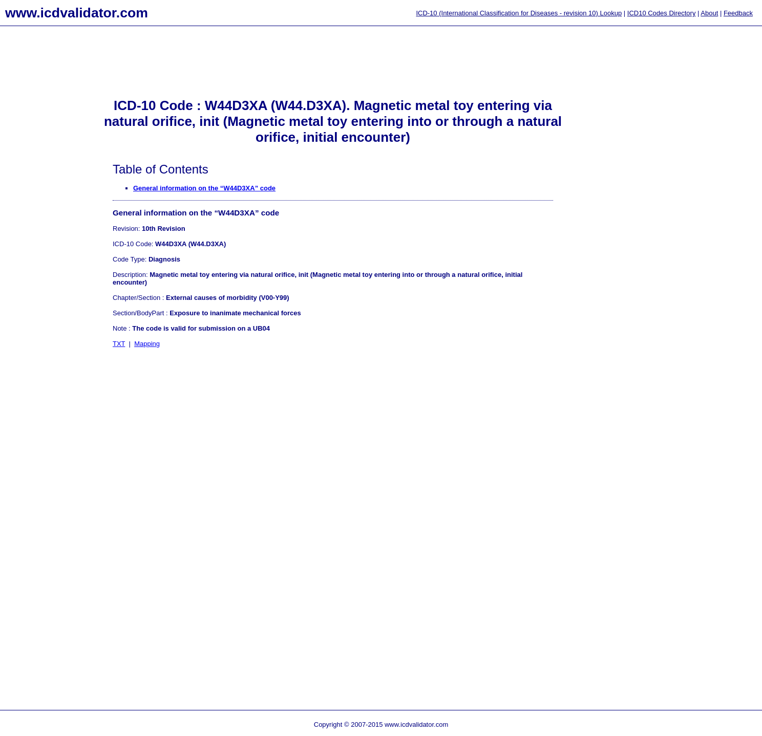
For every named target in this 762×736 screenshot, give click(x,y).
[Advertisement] (41, 195)
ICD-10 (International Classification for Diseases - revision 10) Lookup (519, 13)
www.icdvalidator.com (76, 12)
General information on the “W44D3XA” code (204, 188)
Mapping (147, 344)
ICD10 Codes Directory (661, 13)
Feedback (738, 13)
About (709, 13)
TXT (119, 344)
